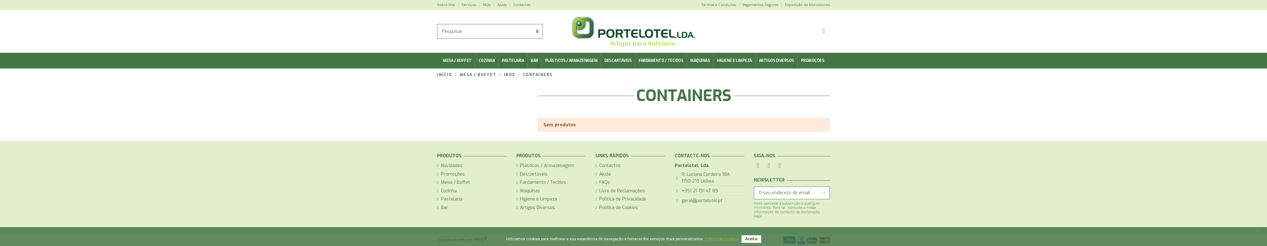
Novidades (451, 166)
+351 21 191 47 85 (700, 191)
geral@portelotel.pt (702, 201)
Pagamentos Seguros (761, 5)
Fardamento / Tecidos (543, 182)
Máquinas (530, 191)
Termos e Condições (719, 5)
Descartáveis (534, 174)
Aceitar (751, 239)
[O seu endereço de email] (786, 193)
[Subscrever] (824, 193)
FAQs (487, 5)
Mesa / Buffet (455, 182)
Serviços (469, 5)
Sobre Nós (446, 5)
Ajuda (502, 5)
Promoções (453, 174)
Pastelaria (451, 199)
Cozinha (449, 191)
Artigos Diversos (537, 208)
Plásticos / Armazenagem (547, 166)
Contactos (521, 5)
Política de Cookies (618, 208)
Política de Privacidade (622, 199)
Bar (444, 208)
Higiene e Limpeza (538, 199)
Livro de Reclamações (622, 191)
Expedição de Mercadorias (807, 5)
